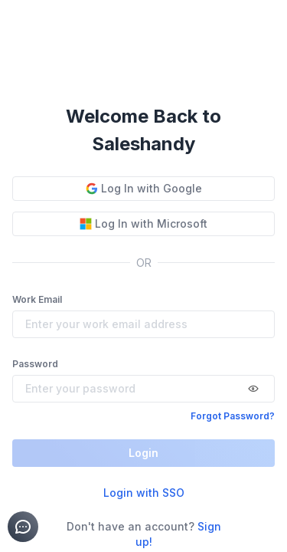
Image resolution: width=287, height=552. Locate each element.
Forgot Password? (233, 416)
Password (35, 364)
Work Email (37, 299)
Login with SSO (143, 492)
